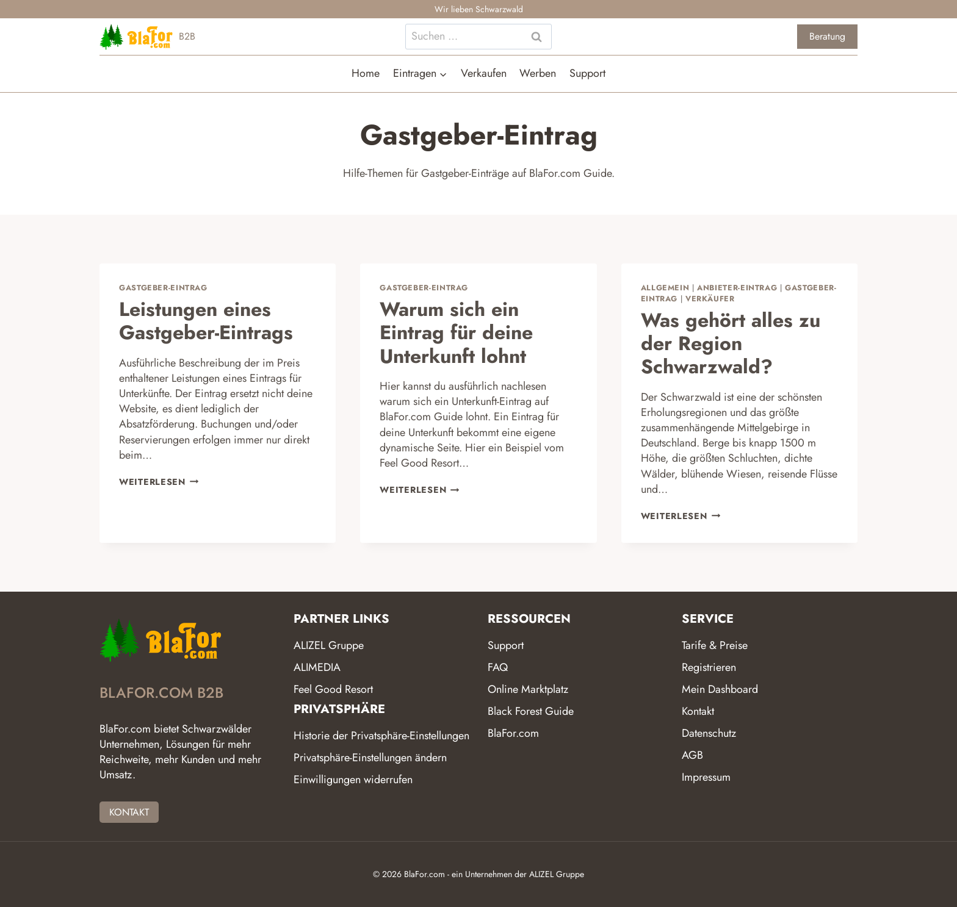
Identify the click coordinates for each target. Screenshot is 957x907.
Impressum (706, 777)
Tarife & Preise (715, 645)
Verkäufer (710, 298)
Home (366, 73)
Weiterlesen (159, 482)
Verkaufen (484, 73)
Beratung (827, 36)
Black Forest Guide (531, 711)
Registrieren (709, 667)
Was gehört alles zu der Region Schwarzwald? (730, 343)
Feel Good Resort (333, 689)
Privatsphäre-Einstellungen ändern (370, 757)
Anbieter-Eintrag (737, 287)
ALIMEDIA (317, 667)
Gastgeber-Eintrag (163, 287)
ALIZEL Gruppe (329, 645)
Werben (537, 73)
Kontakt (698, 711)
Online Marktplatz (528, 689)
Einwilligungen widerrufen (353, 779)
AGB (692, 755)
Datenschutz (709, 733)
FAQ (498, 667)
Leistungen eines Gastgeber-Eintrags (206, 320)
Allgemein (665, 287)
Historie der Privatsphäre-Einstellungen (381, 736)
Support (587, 73)
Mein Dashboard (720, 689)
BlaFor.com (513, 733)
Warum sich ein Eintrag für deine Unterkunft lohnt (456, 332)
